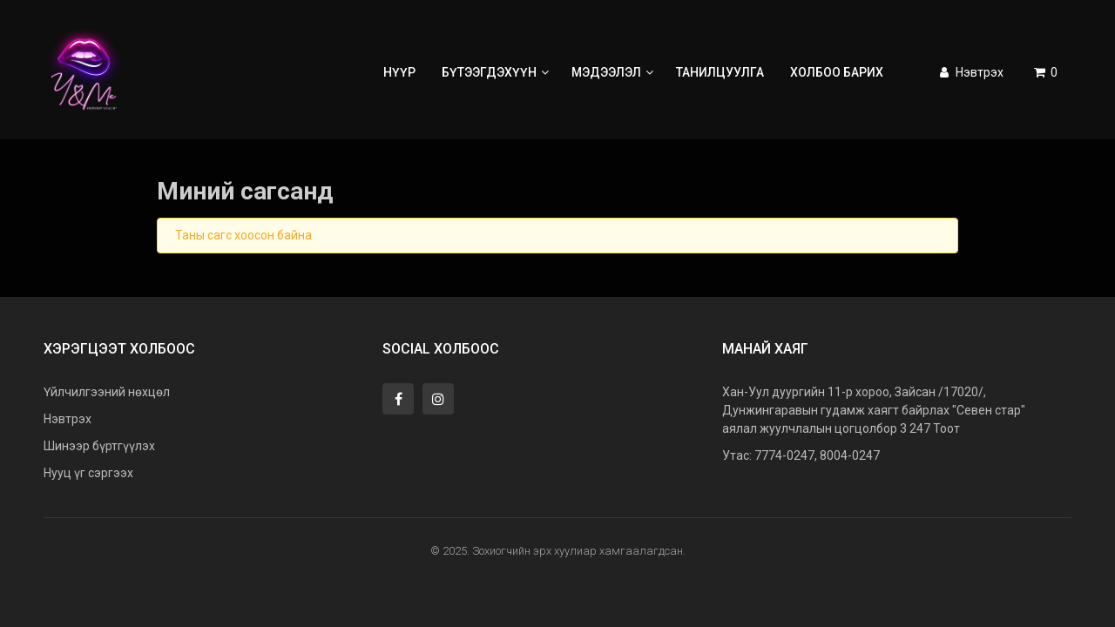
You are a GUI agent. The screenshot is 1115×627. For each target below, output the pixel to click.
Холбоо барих (836, 72)
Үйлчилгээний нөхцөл (107, 392)
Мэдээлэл (614, 72)
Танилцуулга (720, 72)
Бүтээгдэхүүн (497, 72)
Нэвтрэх (970, 72)
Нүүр (399, 72)
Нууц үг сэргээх (88, 473)
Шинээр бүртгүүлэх (99, 446)
